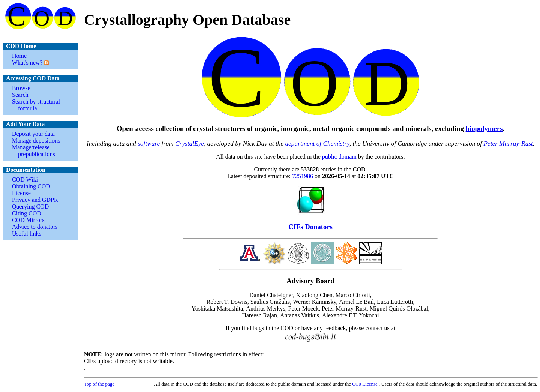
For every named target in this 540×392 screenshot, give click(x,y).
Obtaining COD (31, 186)
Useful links (26, 233)
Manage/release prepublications (33, 150)
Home (19, 56)
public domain (339, 156)
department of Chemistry (317, 143)
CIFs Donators (310, 227)
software (149, 143)
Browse (21, 88)
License (21, 193)
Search (20, 95)
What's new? (27, 62)
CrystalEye (189, 143)
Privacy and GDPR (35, 200)
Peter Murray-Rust (507, 143)
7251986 (302, 176)
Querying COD (30, 206)
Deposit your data (33, 134)
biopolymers (484, 128)
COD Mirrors (28, 220)
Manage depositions (36, 140)
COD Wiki (25, 179)
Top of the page (99, 384)
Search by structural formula (36, 104)
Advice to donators (35, 227)
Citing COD (26, 213)
